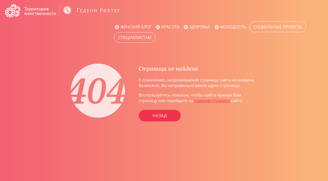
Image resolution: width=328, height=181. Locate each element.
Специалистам (134, 37)
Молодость (233, 27)
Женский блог (136, 27)
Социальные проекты (277, 27)
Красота (170, 27)
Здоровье (199, 27)
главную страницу (212, 100)
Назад (160, 115)
